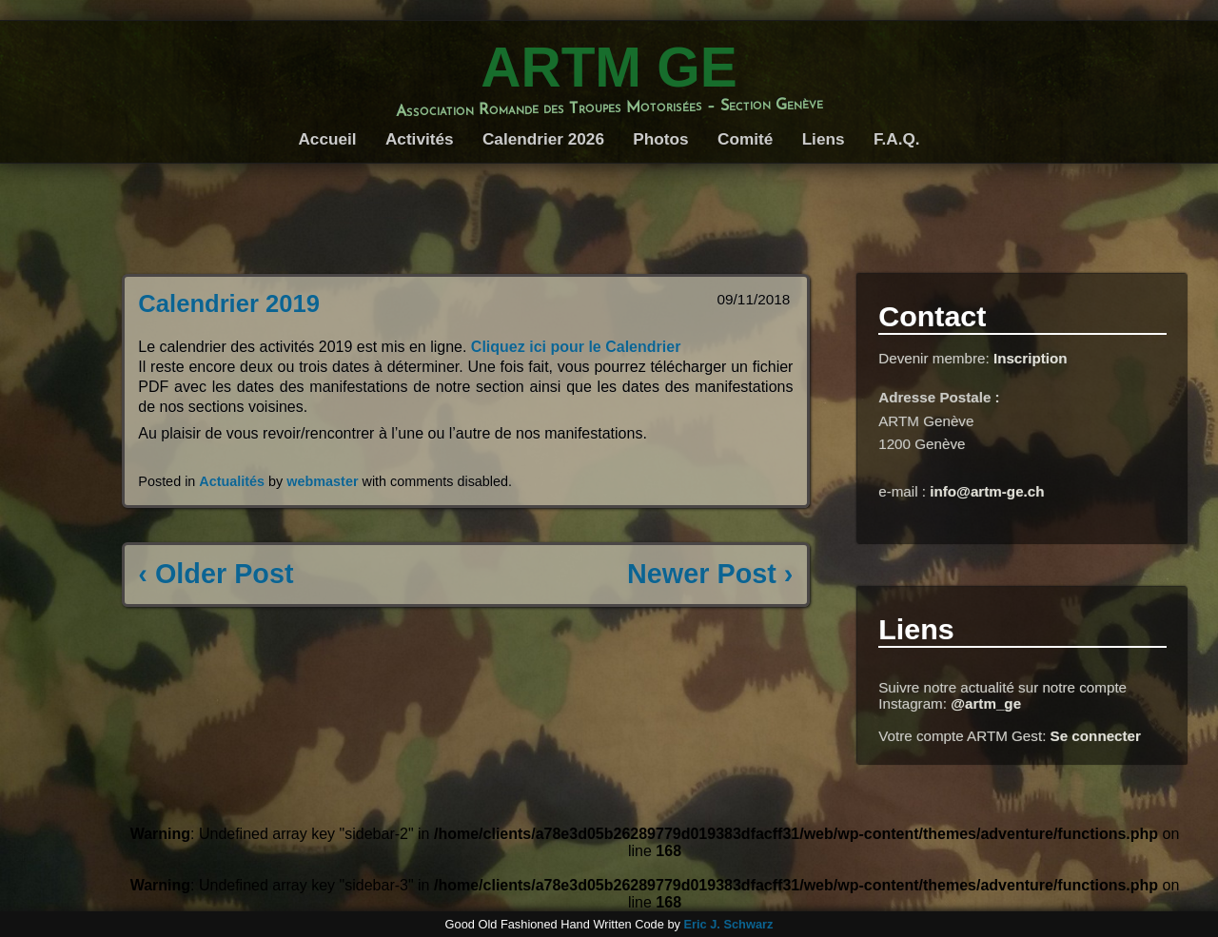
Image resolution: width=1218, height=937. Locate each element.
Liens (823, 138)
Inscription (1030, 358)
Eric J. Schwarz (728, 924)
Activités (419, 138)
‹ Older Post (215, 573)
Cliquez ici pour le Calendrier (576, 347)
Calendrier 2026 (543, 138)
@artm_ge (986, 703)
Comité (745, 138)
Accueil (327, 138)
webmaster (322, 481)
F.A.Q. (897, 138)
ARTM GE (609, 67)
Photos (660, 138)
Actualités (232, 481)
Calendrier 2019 (229, 303)
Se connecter (1096, 736)
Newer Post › (710, 573)
